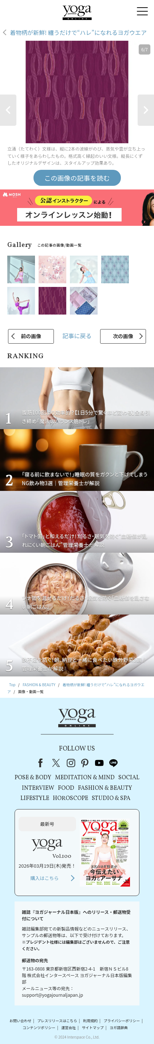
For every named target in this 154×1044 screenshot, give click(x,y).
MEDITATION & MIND (85, 778)
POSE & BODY (33, 778)
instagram (71, 763)
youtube (99, 763)
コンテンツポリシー (39, 1027)
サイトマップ (93, 1027)
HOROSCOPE (70, 799)
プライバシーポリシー (121, 1020)
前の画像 (31, 336)
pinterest (85, 763)
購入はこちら (44, 878)
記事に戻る (76, 335)
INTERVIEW (38, 788)
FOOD (66, 788)
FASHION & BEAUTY (105, 788)
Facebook (42, 763)
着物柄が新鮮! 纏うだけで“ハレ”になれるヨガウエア (78, 32)
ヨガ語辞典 (119, 1027)
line (113, 763)
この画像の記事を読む (77, 178)
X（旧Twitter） (57, 763)
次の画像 (123, 336)
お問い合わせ (20, 1020)
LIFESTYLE (34, 799)
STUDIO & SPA (111, 799)
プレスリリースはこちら (57, 1020)
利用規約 (90, 1020)
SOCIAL (128, 778)
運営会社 (68, 1027)
